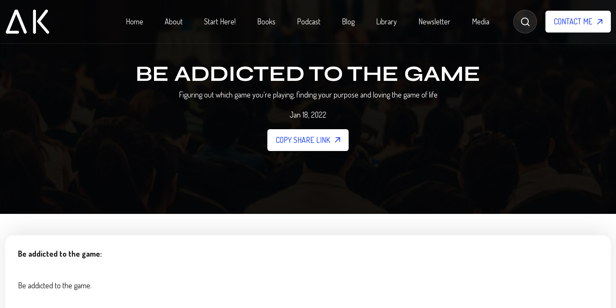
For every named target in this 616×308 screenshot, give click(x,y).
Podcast (308, 21)
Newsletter (434, 21)
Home (134, 21)
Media (480, 21)
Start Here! (220, 21)
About (174, 21)
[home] (27, 22)
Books (266, 21)
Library (386, 21)
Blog (348, 21)
